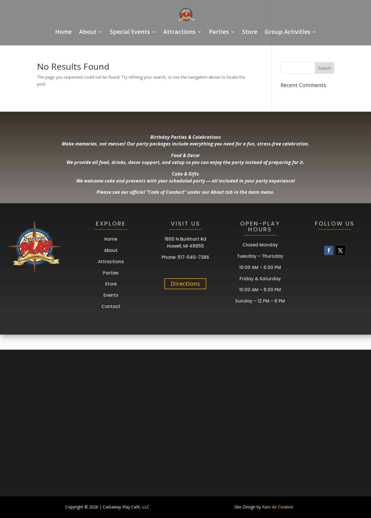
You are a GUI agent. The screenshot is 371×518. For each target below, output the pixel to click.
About (88, 33)
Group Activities (287, 33)
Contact (110, 306)
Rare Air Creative (277, 507)
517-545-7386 (193, 257)
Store (249, 33)
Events (110, 295)
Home (63, 33)
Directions (185, 283)
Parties (219, 33)
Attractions (179, 33)
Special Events (130, 33)
